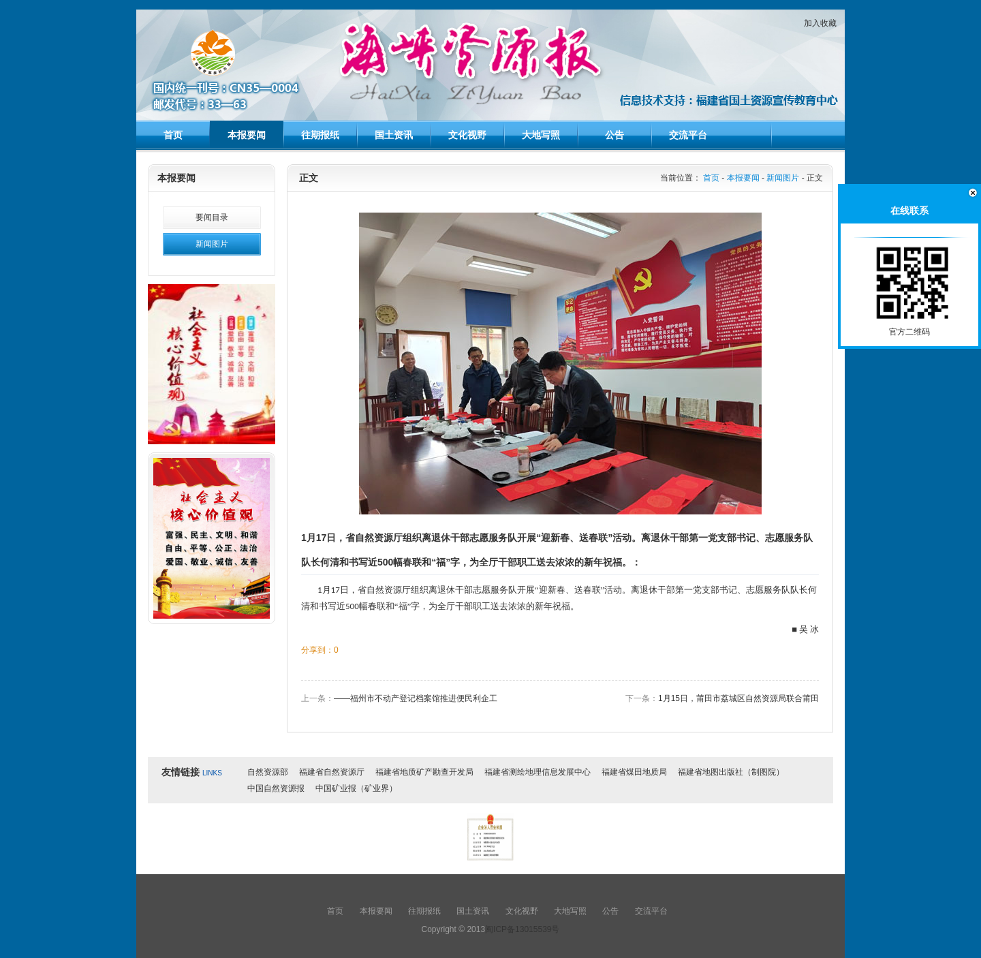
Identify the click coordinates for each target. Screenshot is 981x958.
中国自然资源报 (276, 788)
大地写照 (541, 134)
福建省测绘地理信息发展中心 (537, 772)
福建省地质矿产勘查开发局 (424, 772)
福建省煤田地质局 (634, 772)
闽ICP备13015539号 (522, 929)
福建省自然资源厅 (331, 772)
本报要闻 (247, 134)
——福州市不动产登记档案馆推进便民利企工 (415, 698)
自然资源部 (267, 772)
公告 (614, 134)
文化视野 (467, 134)
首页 (173, 134)
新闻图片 (212, 244)
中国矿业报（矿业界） (356, 788)
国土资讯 (394, 134)
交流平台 (688, 134)
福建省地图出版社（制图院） (731, 772)
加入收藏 (820, 23)
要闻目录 (212, 217)
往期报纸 (320, 134)
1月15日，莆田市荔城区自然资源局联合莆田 (738, 698)
